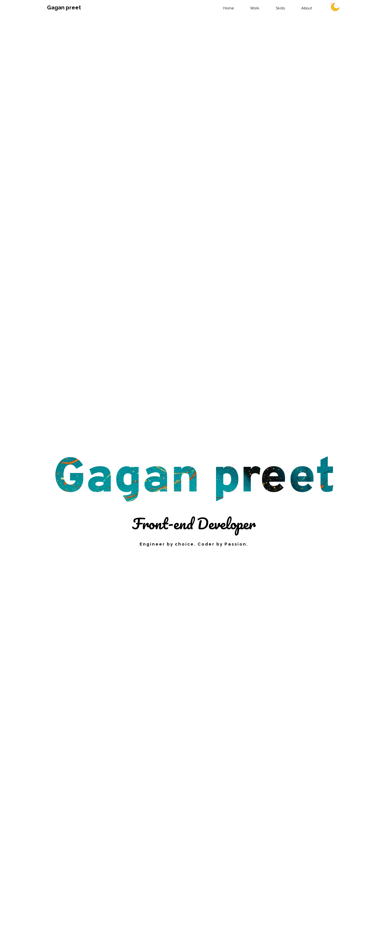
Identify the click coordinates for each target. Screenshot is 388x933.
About (306, 8)
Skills (280, 8)
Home (228, 8)
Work (254, 8)
